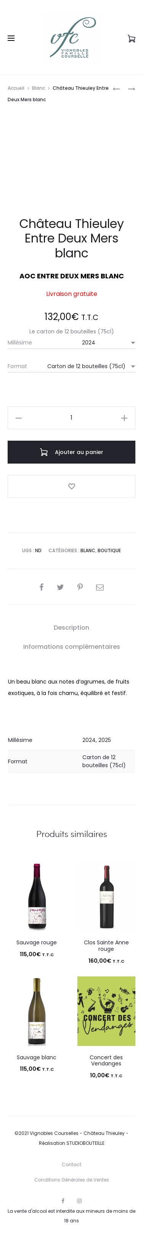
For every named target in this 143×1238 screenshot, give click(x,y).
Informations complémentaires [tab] (71, 646)
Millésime (20, 342)
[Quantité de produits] (71, 417)
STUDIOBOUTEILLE (85, 1143)
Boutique (109, 550)
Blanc (38, 88)
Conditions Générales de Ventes (71, 1180)
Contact (71, 1164)
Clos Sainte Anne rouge (106, 946)
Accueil (16, 88)
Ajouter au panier (71, 452)
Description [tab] (71, 627)
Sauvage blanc (36, 1057)
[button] (18, 418)
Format (17, 366)
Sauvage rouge (36, 942)
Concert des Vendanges (106, 1061)
